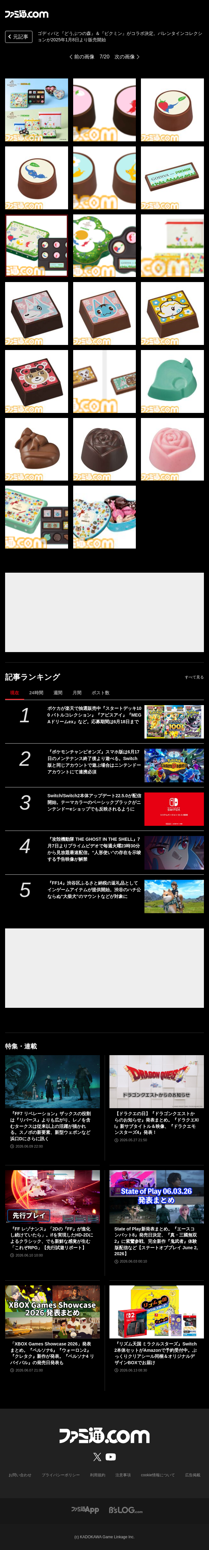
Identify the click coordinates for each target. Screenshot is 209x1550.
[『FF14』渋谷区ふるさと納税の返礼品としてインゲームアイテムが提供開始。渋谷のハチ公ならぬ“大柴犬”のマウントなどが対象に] (174, 896)
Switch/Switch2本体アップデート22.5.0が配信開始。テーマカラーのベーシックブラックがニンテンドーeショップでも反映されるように (94, 802)
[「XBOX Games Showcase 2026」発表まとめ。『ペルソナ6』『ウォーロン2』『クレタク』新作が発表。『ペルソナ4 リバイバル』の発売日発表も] (52, 1311)
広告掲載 (192, 1475)
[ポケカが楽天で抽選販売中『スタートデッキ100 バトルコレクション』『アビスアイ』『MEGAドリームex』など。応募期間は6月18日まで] (174, 721)
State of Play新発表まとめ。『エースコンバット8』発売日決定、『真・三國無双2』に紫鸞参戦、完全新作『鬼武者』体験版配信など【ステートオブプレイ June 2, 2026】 (156, 1241)
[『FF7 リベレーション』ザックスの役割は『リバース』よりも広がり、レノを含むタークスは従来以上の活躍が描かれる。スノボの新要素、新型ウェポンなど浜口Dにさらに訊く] (52, 1081)
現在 (14, 692)
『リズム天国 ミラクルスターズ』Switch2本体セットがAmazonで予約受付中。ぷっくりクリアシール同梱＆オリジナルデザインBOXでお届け (156, 1353)
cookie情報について (158, 1475)
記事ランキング (32, 677)
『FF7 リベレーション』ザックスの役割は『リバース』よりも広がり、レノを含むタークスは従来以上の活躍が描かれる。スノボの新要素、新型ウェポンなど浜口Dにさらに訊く (50, 1126)
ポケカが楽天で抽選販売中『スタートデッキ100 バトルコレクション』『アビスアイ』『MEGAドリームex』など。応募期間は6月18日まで (94, 715)
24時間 (36, 692)
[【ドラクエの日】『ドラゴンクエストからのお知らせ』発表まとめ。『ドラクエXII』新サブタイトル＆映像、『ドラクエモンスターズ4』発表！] (156, 1081)
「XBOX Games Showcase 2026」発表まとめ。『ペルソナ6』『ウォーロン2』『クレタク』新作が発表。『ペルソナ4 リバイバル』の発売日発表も (52, 1353)
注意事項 (123, 1475)
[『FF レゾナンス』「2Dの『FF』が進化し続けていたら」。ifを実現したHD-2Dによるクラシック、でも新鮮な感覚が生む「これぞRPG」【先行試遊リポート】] (52, 1196)
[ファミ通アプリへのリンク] (85, 1509)
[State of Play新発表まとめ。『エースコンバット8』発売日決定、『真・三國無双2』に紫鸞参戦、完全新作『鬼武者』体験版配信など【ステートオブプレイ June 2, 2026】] (156, 1196)
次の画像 (125, 56)
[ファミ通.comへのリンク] (26, 14)
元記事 (17, 37)
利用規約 (97, 1475)
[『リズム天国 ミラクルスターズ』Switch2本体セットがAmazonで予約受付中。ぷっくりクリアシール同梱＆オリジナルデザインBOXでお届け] (156, 1311)
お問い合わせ (20, 1475)
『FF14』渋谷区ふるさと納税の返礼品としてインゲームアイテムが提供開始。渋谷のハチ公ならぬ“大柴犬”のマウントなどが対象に (94, 889)
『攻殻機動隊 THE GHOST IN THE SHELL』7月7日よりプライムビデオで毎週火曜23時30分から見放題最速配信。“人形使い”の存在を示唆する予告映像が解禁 (94, 849)
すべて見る (194, 677)
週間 (57, 692)
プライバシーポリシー (61, 1475)
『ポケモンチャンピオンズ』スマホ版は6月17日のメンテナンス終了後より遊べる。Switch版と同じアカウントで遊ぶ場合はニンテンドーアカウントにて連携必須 (94, 761)
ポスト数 (100, 692)
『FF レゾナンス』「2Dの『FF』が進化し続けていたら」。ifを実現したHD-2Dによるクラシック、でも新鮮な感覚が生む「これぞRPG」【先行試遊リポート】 (51, 1238)
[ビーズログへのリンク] (126, 1509)
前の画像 (84, 56)
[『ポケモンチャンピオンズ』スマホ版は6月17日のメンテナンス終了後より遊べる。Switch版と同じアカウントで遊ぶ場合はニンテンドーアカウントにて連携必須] (174, 765)
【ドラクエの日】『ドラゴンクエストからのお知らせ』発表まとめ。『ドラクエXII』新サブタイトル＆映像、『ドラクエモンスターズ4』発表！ (157, 1123)
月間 (77, 692)
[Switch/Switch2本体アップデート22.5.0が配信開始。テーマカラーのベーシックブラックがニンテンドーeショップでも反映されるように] (174, 809)
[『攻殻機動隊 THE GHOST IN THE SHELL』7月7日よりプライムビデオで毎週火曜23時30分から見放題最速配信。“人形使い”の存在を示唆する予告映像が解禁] (174, 852)
